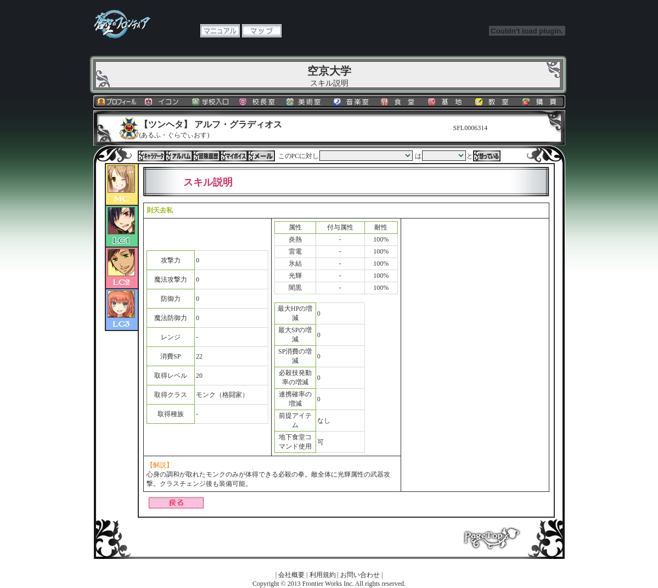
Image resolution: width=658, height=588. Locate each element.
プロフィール (116, 101)
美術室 (305, 101)
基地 (447, 101)
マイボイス (234, 155)
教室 (494, 101)
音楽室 (352, 101)
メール (261, 155)
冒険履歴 (206, 155)
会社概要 (291, 575)
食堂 (400, 101)
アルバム (179, 155)
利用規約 (323, 575)
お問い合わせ (360, 575)
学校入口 (211, 101)
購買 (541, 101)
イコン (164, 101)
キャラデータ (151, 155)
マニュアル (220, 30)
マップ (262, 30)
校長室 (258, 101)
